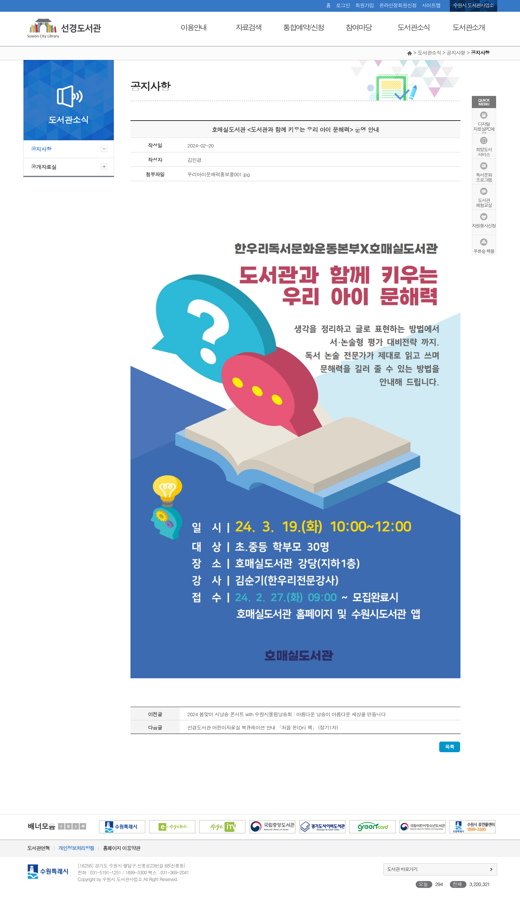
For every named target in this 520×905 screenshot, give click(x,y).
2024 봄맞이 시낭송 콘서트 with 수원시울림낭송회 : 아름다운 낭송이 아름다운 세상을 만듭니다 (286, 714)
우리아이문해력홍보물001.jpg (218, 174)
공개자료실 (44, 167)
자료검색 (248, 27)
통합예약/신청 (303, 27)
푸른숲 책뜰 (483, 250)
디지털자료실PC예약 (483, 128)
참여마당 (358, 27)
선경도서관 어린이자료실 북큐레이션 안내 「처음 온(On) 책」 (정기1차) (262, 727)
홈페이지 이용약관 (121, 848)
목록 (449, 746)
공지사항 (41, 149)
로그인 (343, 5)
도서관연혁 (38, 848)
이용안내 (193, 27)
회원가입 (364, 5)
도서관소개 (468, 27)
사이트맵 (431, 5)
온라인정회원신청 (397, 5)
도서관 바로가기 (402, 869)
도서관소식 (413, 27)
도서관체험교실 (484, 202)
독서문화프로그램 (484, 176)
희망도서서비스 (484, 151)
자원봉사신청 (484, 225)
